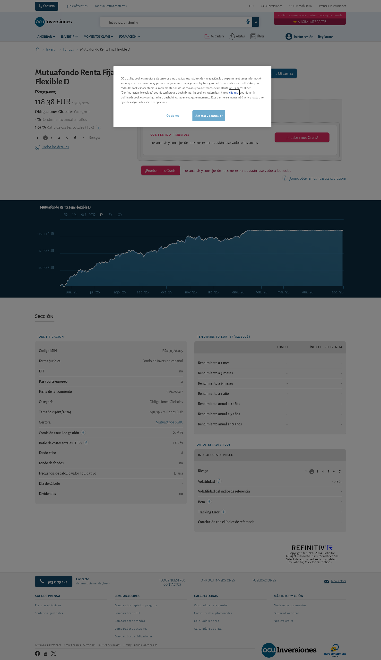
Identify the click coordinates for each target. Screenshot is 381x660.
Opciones (172, 115)
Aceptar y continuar (208, 115)
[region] (192, 96)
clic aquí (234, 92)
